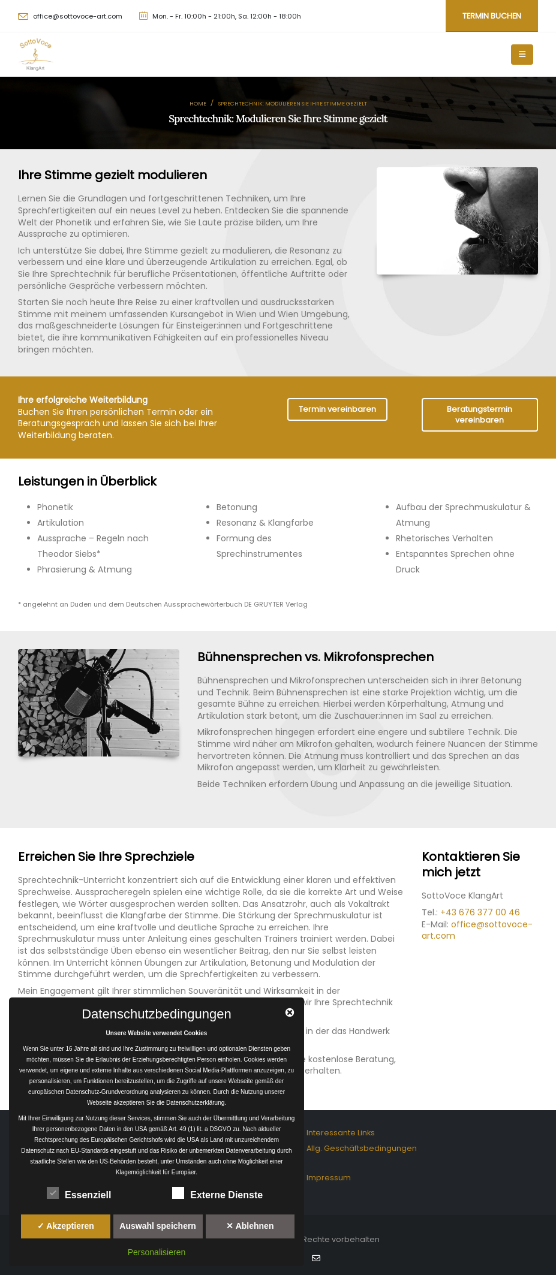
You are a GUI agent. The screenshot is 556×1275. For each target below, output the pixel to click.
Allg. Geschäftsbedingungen (361, 1148)
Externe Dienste (217, 1193)
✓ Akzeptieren (65, 1226)
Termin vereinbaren (337, 409)
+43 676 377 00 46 (480, 912)
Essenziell (79, 1193)
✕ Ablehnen (250, 1226)
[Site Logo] (36, 54)
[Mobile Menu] (522, 54)
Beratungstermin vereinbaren (479, 414)
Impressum (328, 1177)
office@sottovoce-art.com (77, 16)
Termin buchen (491, 16)
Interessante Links (340, 1133)
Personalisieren (157, 1252)
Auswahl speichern (157, 1226)
